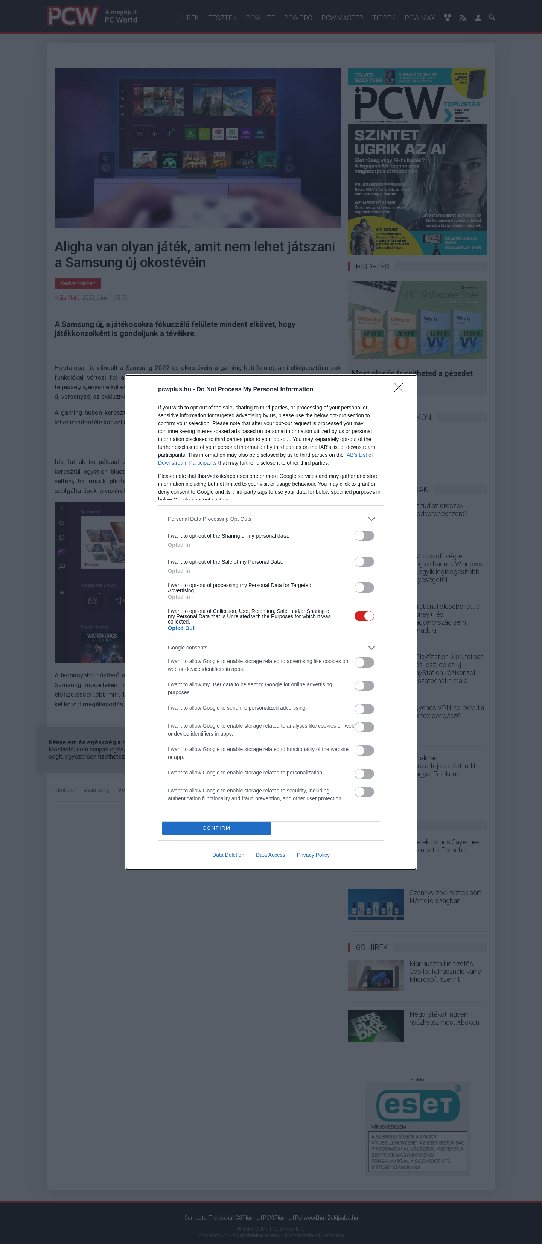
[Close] (401, 390)
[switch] (364, 536)
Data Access (270, 855)
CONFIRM (216, 828)
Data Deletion (228, 855)
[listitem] (271, 519)
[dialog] (271, 622)
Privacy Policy (313, 855)
